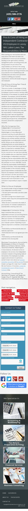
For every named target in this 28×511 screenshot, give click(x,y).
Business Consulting (14, 485)
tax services (20, 262)
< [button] (2, 29)
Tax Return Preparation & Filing (14, 444)
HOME (4, 493)
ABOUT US (5, 497)
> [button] (26, 29)
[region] (14, 29)
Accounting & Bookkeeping (14, 421)
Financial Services (14, 465)
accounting (11, 262)
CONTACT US (6, 501)
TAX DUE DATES (15, 497)
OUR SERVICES (12, 493)
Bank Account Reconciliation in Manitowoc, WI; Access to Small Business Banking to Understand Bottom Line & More (8, 295)
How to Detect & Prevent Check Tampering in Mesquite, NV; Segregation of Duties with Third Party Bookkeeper (21, 295)
